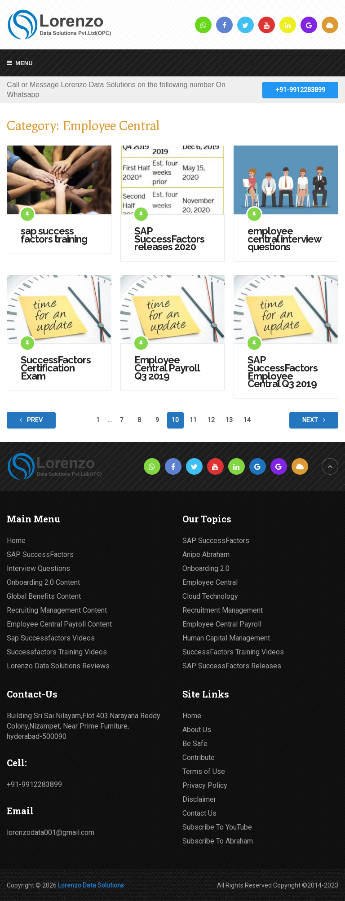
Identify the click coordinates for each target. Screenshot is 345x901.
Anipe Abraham (206, 554)
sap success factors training (54, 235)
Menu (23, 63)
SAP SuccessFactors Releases (231, 666)
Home (16, 540)
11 (193, 420)
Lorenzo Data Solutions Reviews (58, 666)
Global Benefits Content (44, 596)
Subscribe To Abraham (217, 841)
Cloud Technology (210, 596)
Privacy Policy (204, 785)
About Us (196, 729)
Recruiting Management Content (57, 610)
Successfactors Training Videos (57, 652)
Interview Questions (38, 568)
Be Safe (195, 743)
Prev (31, 420)
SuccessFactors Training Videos (233, 652)
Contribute (198, 757)
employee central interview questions (284, 239)
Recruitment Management (222, 610)
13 (229, 420)
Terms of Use (203, 771)
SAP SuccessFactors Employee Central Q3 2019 (283, 372)
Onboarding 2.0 (206, 568)
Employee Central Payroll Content (59, 624)
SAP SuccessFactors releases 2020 (169, 239)
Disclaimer (199, 799)
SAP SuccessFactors (40, 554)
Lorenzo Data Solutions (91, 885)
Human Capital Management (226, 638)
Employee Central (210, 582)
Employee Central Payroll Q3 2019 (166, 368)
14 (247, 420)
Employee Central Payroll (221, 624)
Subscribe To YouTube (217, 827)
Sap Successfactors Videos (51, 638)
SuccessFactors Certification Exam (56, 368)
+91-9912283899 (300, 90)
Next (313, 420)
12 (211, 420)
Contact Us (199, 813)
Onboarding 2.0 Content (43, 582)
